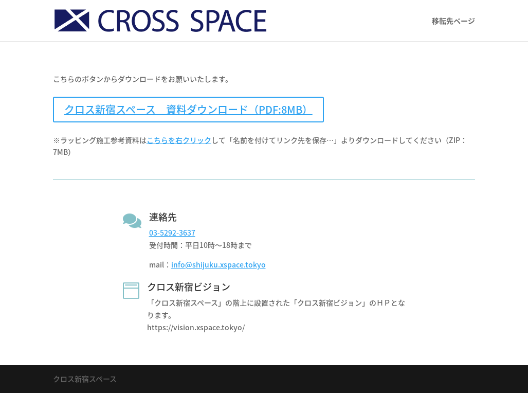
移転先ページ (453, 21)
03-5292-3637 (172, 232)
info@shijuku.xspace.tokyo (218, 264)
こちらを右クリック (179, 140)
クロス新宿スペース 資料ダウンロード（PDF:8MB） (188, 109)
